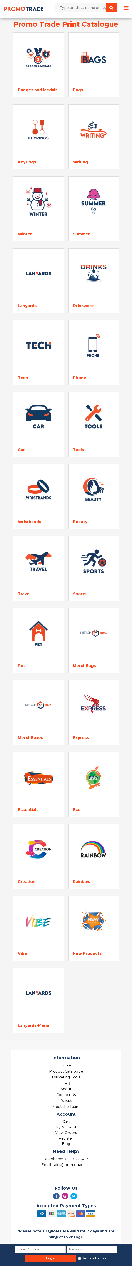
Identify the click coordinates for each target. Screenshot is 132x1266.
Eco (76, 809)
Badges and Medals (37, 90)
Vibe (22, 953)
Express (81, 737)
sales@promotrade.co (71, 1165)
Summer (81, 234)
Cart (66, 1122)
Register (66, 1138)
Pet (21, 665)
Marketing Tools (66, 1077)
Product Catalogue (66, 1071)
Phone (79, 377)
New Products (87, 953)
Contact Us (66, 1095)
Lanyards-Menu (33, 1025)
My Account (66, 1127)
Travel (24, 593)
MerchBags (84, 665)
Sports (79, 593)
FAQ (66, 1083)
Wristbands (29, 521)
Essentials (28, 809)
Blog (66, 1144)
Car (21, 449)
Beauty (80, 521)
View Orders (66, 1133)
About (66, 1089)
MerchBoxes (30, 737)
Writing (80, 162)
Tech (23, 377)
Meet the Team (66, 1107)
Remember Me (94, 1258)
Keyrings (27, 162)
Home (66, 1065)
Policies (66, 1101)
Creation (26, 881)
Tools (78, 449)
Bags (78, 90)
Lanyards (27, 305)
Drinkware (83, 305)
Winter (25, 234)
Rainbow (81, 881)
